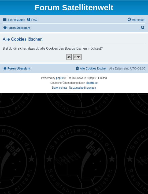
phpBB (60, 78)
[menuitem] (32, 19)
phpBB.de (92, 82)
